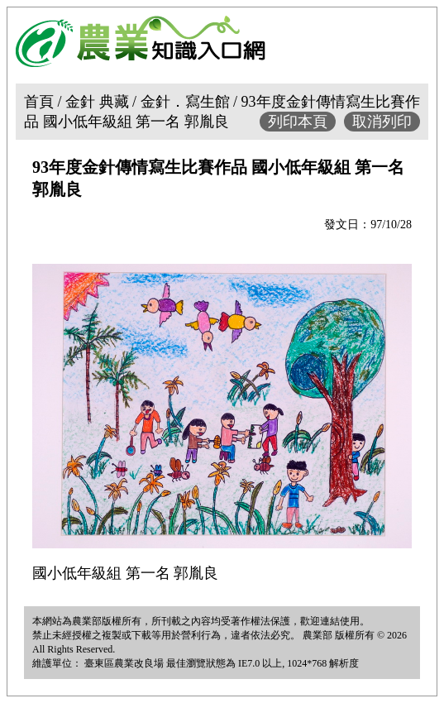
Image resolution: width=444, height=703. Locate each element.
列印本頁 (297, 121)
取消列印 (382, 121)
